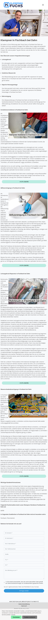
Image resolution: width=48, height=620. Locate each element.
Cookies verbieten (29, 617)
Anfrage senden (24, 591)
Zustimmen (16, 617)
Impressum (24, 606)
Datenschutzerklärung (24, 604)
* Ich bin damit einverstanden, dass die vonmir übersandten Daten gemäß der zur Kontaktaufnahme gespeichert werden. (24, 582)
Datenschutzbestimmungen (14, 583)
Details (13, 615)
